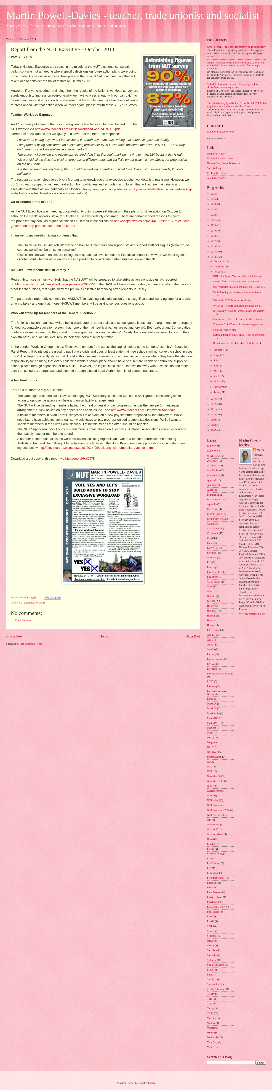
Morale (210, 737)
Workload (40, 602)
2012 (213, 404)
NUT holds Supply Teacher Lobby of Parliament (237, 276)
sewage (210, 945)
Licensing (212, 686)
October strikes (214, 834)
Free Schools (213, 572)
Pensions (211, 873)
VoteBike (211, 1018)
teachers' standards (216, 989)
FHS (209, 562)
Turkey (210, 1008)
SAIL (210, 926)
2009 (213, 420)
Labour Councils (215, 659)
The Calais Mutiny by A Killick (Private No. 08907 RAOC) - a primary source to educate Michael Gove (236, 105)
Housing (211, 615)
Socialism (212, 950)
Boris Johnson (214, 499)
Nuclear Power (214, 790)
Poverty (211, 887)
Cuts (209, 538)
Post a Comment (23, 620)
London (211, 699)
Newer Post (14, 636)
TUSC (210, 1013)
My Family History (216, 173)
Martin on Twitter (216, 153)
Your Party (212, 1042)
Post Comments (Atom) (31, 643)
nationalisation (214, 757)
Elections (211, 552)
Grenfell (211, 596)
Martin (260, 450)
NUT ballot (212, 800)
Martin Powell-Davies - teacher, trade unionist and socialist (132, 15)
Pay (209, 858)
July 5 (210, 640)
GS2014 (211, 601)
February (218, 387)
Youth (210, 1047)
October (218, 272)
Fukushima (212, 577)
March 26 (212, 703)
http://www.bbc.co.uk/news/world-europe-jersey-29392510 (56, 284)
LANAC (211, 664)
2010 (213, 414)
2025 (213, 199)
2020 (213, 225)
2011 (213, 409)
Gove (209, 586)
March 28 (212, 708)
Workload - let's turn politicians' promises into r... (237, 305)
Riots (209, 916)
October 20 (212, 829)
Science (211, 931)
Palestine (211, 844)
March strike (213, 713)
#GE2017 (212, 446)
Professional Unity (216, 907)
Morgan (211, 742)
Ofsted (210, 839)
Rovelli (210, 921)
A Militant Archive (216, 178)
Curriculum (212, 533)
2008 (213, 425)
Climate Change (215, 514)
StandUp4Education (217, 965)
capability (212, 504)
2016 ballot (212, 460)
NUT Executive (26, 602)
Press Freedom (214, 892)
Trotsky (211, 994)
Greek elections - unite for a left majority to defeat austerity (236, 47)
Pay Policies (213, 863)
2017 (213, 241)
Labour (210, 654)
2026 (213, 193)
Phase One (212, 882)
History (210, 606)
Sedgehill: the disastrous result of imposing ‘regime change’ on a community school (232, 86)
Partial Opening (215, 853)
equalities (212, 557)
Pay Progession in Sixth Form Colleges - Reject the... (239, 287)
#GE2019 (212, 451)
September (219, 350)
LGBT (210, 681)
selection (211, 940)
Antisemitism (213, 475)
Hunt (209, 620)
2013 (213, 398)
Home (104, 636)
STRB (210, 969)
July (216, 360)
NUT (209, 795)
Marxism (211, 728)
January (218, 392)
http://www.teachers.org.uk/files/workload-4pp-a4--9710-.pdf (77, 129)
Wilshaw (211, 1028)
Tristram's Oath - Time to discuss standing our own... (239, 324)
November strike (215, 781)
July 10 (210, 635)
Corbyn (210, 523)
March (217, 381)
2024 (213, 204)
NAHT (210, 747)
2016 (213, 246)
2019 (213, 230)
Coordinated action (216, 519)
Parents (210, 848)
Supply (210, 979)
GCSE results (213, 581)
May (216, 371)
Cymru (210, 543)
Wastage (211, 1023)
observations (213, 824)
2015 (213, 251)
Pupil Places (213, 911)
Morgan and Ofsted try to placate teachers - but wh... (239, 319)
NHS (209, 771)
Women (211, 1032)
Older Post (192, 636)
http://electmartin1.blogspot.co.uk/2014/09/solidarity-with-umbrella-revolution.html (96, 448)
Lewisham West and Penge (220, 673)
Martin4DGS (213, 718)
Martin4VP (212, 723)
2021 (213, 220)
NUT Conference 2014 (218, 810)
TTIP (209, 999)
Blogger (151, 1083)
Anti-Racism (213, 470)
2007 (213, 430)
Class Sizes (212, 509)
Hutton (210, 625)
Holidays (211, 610)
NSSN (210, 786)
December (219, 261)
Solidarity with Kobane (224, 329)
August (218, 355)
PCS (209, 868)
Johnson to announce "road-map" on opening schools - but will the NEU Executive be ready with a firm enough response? (235, 65)
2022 (213, 215)
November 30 (213, 776)
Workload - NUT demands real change (232, 300)
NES (209, 762)
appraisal (211, 480)
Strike (210, 974)
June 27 (211, 644)
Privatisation (213, 902)
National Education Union (220, 158)
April (217, 376)
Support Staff (213, 984)
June (216, 365)
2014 (213, 257)
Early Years (212, 548)
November (219, 266)
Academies (212, 465)
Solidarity (212, 955)
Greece (210, 591)
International (213, 630)
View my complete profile (252, 614)
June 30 (211, 649)
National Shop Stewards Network (223, 163)
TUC (209, 1003)
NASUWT (212, 752)
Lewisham (212, 669)
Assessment (213, 485)
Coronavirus (213, 528)
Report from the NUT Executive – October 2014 (237, 343)
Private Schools (214, 897)
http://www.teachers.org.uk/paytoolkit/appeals (143, 410)
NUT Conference (215, 805)
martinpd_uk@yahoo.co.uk (220, 131)
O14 (209, 819)
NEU (209, 766)
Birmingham (213, 494)
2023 (213, 209)
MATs (210, 732)
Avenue (211, 489)
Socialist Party (214, 168)
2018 (213, 236)
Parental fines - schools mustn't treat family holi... (237, 281)
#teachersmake (214, 456)
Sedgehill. (212, 936)
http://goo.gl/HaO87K (80, 458)
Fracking (211, 567)
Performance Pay (215, 877)
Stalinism (211, 960)
